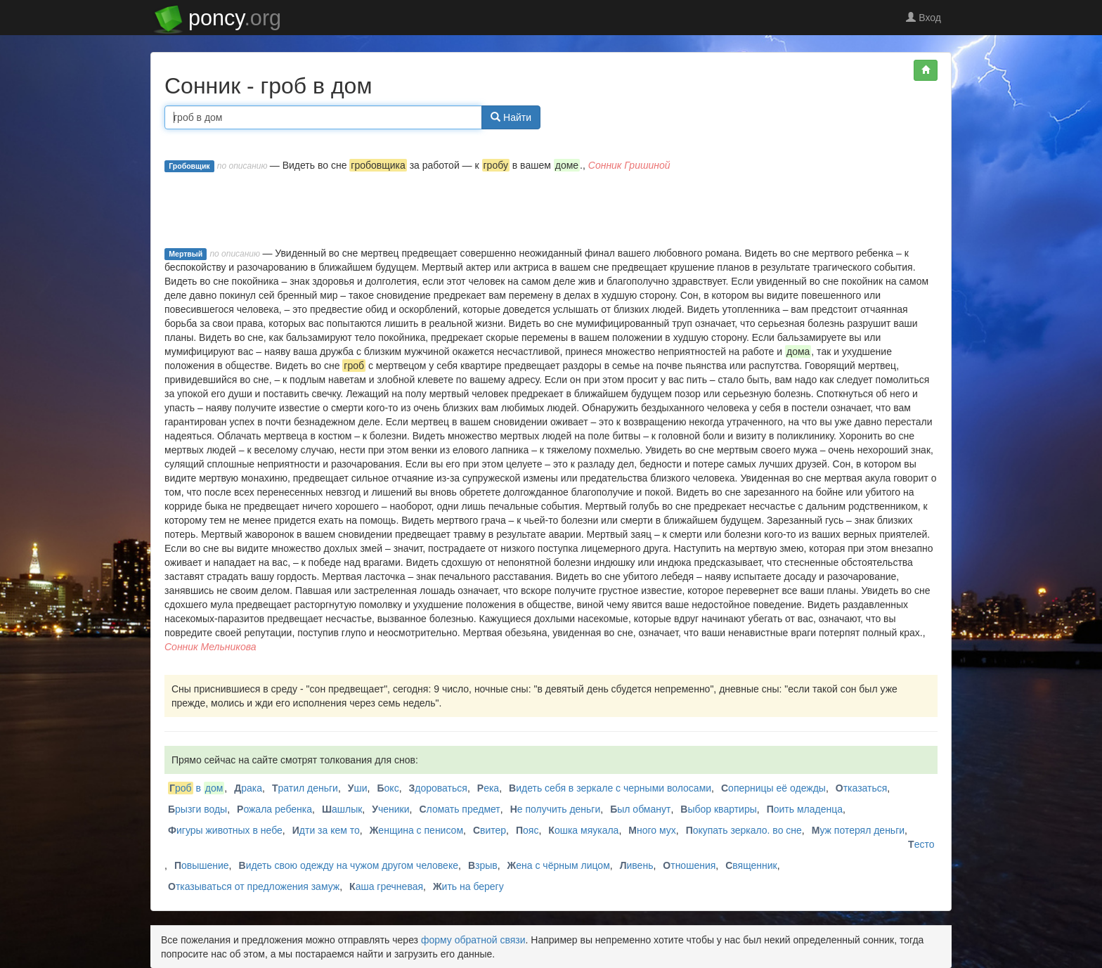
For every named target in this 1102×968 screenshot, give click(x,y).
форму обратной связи (473, 940)
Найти (511, 117)
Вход (923, 17)
